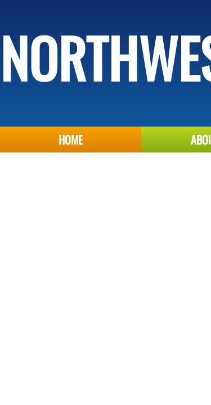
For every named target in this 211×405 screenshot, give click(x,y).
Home (71, 139)
